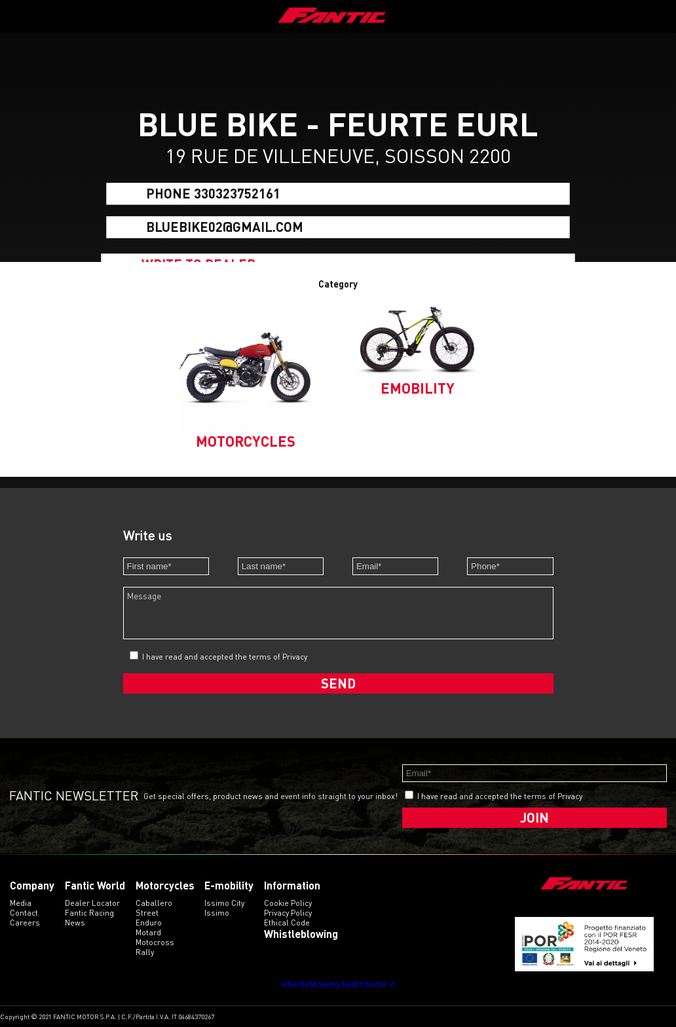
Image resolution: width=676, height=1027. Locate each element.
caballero (154, 903)
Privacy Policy (288, 913)
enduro (149, 922)
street (147, 913)
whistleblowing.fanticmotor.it (338, 983)
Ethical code (287, 922)
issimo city (224, 903)
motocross (155, 942)
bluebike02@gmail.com (224, 226)
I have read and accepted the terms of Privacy (224, 657)
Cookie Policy (288, 903)
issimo (216, 913)
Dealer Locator (92, 903)
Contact (24, 913)
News (75, 922)
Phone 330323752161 (213, 194)
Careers (25, 922)
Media (20, 903)
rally (145, 952)
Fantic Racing (89, 913)
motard (148, 932)
